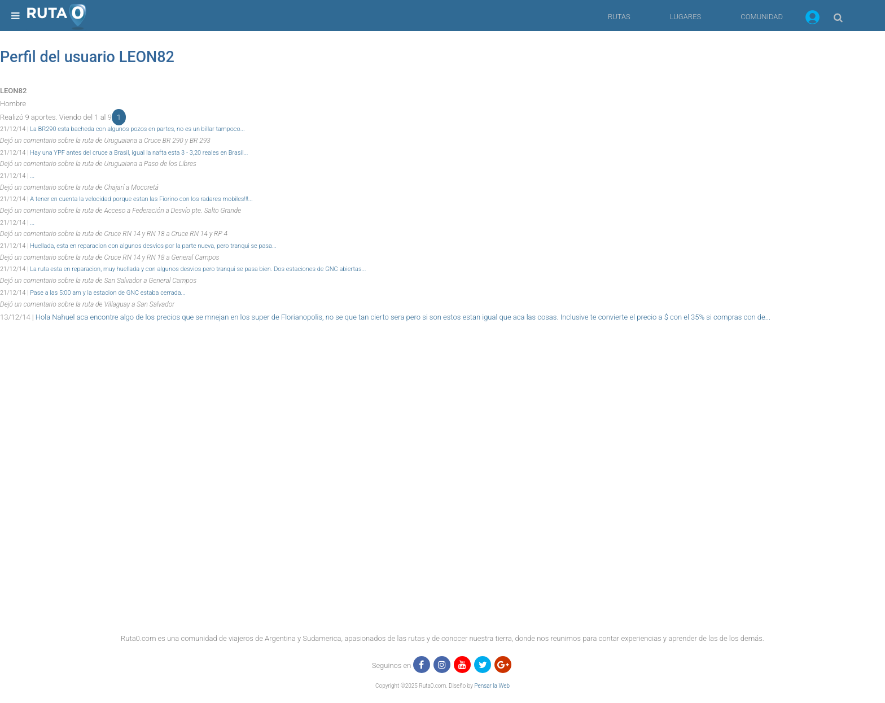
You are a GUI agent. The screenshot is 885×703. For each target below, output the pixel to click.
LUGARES (685, 16)
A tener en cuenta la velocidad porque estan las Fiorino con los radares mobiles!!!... (141, 199)
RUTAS (619, 16)
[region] (442, 349)
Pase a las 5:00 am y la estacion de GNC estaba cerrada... (107, 292)
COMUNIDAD (762, 16)
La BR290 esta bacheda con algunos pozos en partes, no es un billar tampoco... (137, 129)
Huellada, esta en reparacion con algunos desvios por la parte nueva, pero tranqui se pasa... (153, 246)
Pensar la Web (492, 686)
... (32, 176)
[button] (812, 19)
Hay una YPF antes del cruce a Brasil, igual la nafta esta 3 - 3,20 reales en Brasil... (139, 152)
